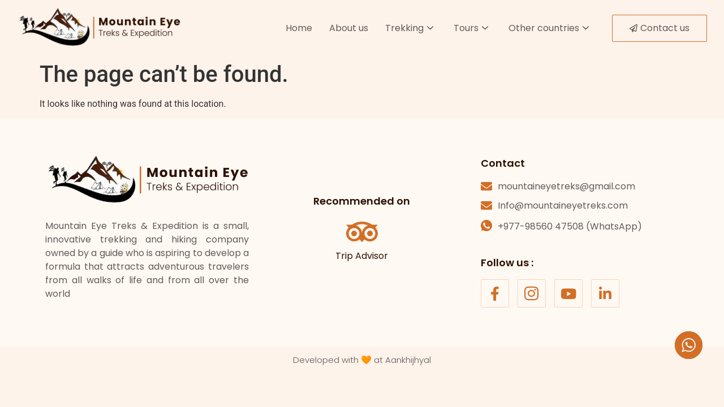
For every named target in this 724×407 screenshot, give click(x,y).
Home (299, 27)
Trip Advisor (361, 255)
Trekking (409, 27)
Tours (471, 27)
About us (348, 27)
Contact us (659, 27)
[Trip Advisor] (362, 232)
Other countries (548, 27)
